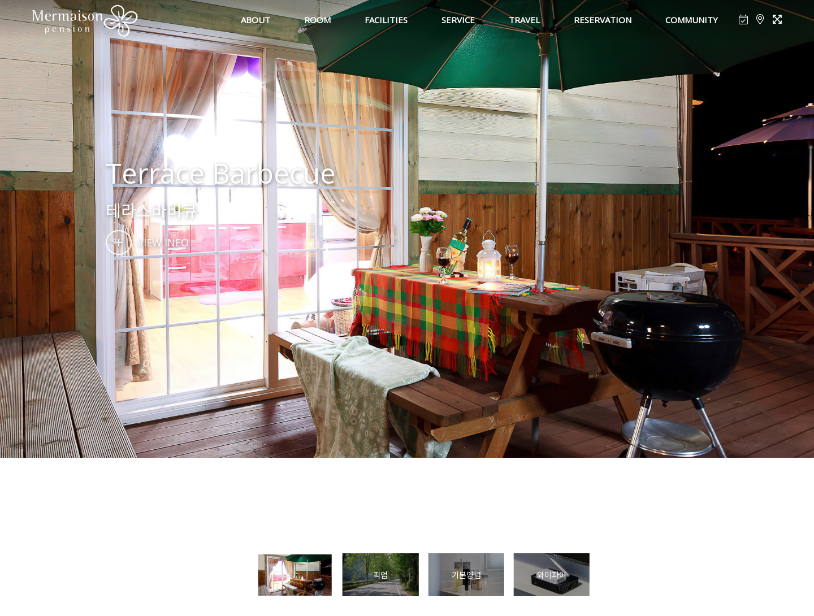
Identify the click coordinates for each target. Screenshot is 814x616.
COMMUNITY (691, 19)
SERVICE (458, 19)
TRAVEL (524, 19)
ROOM (317, 19)
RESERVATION (602, 19)
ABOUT (255, 19)
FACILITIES (386, 19)
